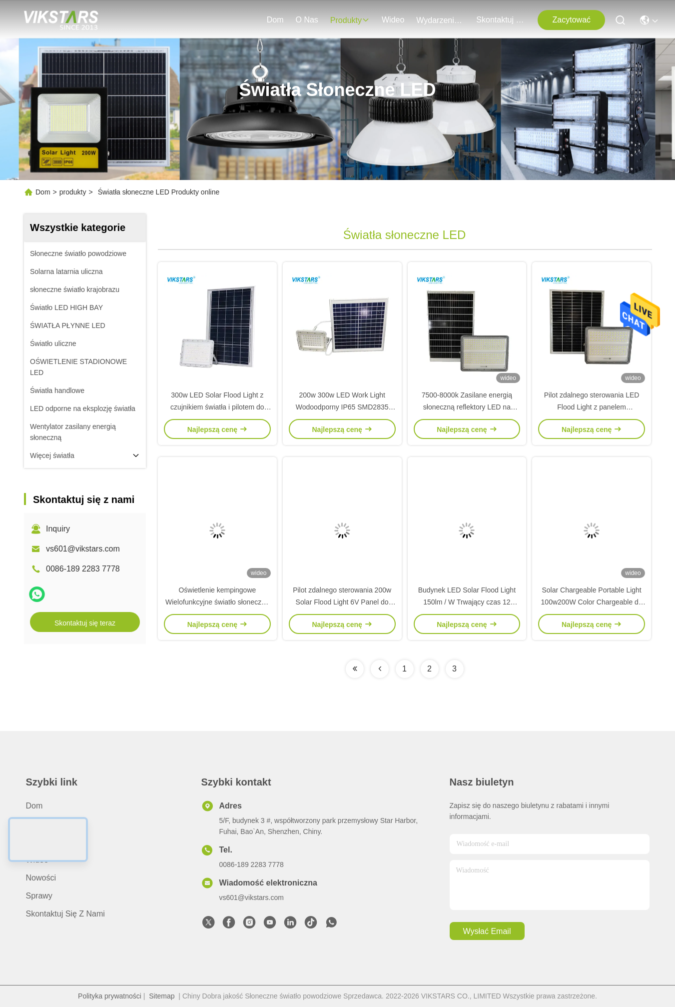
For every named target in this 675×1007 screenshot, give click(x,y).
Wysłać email (487, 931)
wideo (393, 20)
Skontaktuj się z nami (500, 20)
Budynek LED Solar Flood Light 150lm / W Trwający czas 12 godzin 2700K (467, 602)
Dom (275, 20)
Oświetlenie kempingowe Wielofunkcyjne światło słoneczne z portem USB (217, 602)
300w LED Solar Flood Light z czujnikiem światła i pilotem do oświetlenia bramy (217, 407)
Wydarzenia (440, 20)
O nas (306, 20)
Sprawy (39, 896)
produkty (350, 20)
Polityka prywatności (109, 996)
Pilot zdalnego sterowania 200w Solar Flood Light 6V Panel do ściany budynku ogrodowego (342, 602)
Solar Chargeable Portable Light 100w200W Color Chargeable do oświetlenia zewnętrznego (592, 602)
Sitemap (161, 996)
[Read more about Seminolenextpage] (355, 669)
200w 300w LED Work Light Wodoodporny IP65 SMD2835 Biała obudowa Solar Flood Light (342, 407)
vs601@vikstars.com (83, 548)
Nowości (41, 878)
